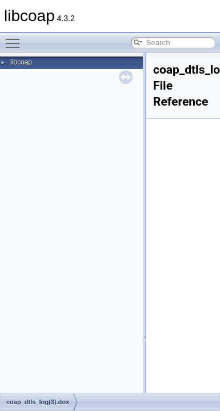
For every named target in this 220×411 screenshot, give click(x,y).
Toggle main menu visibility (15, 38)
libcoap (21, 62)
